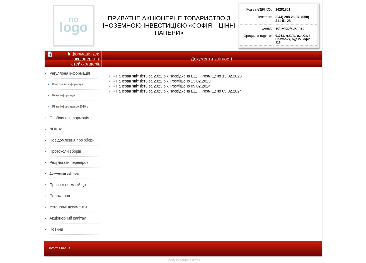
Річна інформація (63, 95)
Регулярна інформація (70, 73)
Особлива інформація (69, 118)
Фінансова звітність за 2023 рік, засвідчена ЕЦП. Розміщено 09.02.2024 (177, 91)
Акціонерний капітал (68, 218)
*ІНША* (56, 129)
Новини (56, 229)
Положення (60, 196)
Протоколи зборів (65, 151)
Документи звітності (65, 173)
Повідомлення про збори (72, 140)
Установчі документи (68, 207)
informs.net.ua (60, 248)
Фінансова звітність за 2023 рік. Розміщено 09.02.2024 (161, 86)
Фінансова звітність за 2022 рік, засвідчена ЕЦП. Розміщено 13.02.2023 (177, 76)
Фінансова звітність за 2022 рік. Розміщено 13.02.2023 (161, 81)
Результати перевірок (69, 162)
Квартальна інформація (67, 84)
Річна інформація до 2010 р (70, 106)
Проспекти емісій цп (68, 184)
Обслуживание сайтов (183, 260)
